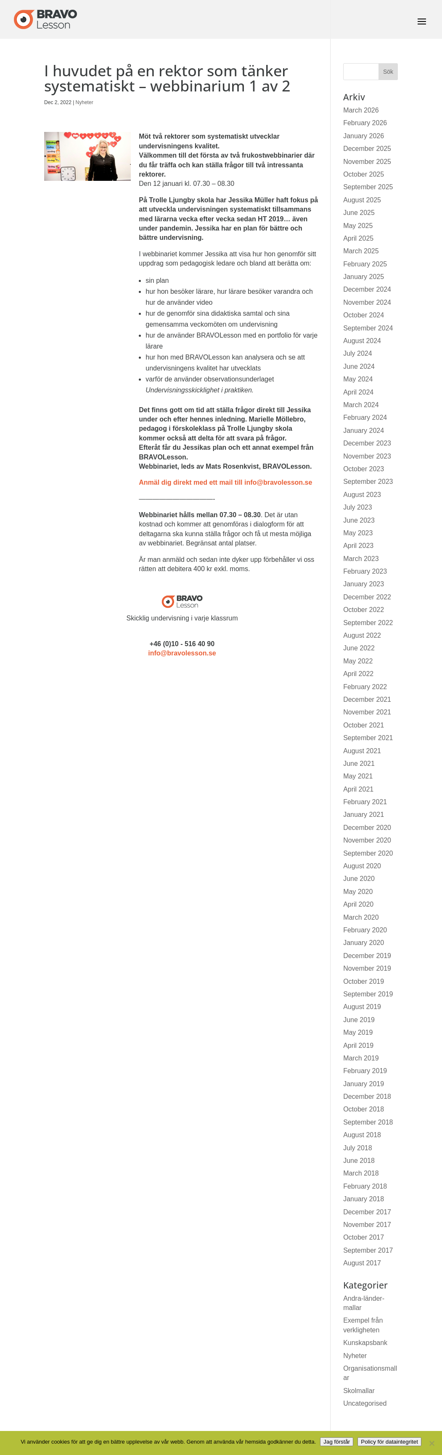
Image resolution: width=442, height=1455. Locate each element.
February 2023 (365, 571)
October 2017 (363, 1237)
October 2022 (363, 609)
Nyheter (84, 102)
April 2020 (358, 904)
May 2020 (358, 891)
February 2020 (365, 930)
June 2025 (359, 212)
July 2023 (357, 507)
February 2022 (365, 686)
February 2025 (365, 264)
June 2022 (359, 648)
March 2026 (361, 110)
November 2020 (367, 840)
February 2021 (365, 801)
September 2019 (368, 994)
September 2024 (368, 328)
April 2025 (358, 238)
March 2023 (361, 558)
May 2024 (358, 379)
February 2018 (365, 1186)
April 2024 (358, 392)
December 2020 (367, 827)
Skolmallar (359, 1390)
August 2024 (362, 340)
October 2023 (363, 468)
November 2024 (367, 302)
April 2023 (358, 545)
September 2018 (368, 1122)
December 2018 (367, 1096)
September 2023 (368, 481)
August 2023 (362, 494)
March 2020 (361, 917)
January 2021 (363, 814)
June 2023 (359, 520)
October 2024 (363, 315)
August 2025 (362, 200)
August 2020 (362, 866)
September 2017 (368, 1250)
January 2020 (363, 942)
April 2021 (358, 789)
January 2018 (363, 1199)
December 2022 (367, 597)
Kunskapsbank (365, 1342)
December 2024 (367, 289)
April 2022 (358, 673)
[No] (431, 1443)
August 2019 (362, 1006)
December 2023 (367, 443)
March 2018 (361, 1173)
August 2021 (362, 750)
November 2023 (367, 456)
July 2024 (357, 353)
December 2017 (367, 1212)
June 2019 (359, 1019)
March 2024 (361, 404)
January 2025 (363, 276)
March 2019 (361, 1058)
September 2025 (368, 187)
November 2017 (367, 1224)
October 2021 (363, 725)
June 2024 (359, 366)
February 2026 (365, 122)
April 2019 (358, 1045)
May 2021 (358, 776)
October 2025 (363, 174)
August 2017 (362, 1263)
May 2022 (358, 661)
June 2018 (359, 1160)
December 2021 (367, 699)
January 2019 (363, 1083)
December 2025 (367, 148)
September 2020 (368, 853)
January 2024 (363, 430)
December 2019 (367, 955)
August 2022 (362, 635)
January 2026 (363, 136)
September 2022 (368, 622)
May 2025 (358, 225)
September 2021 (368, 737)
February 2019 (365, 1070)
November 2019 (367, 968)
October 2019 (363, 981)
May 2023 (358, 533)
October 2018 (363, 1109)
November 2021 (367, 712)
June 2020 (359, 878)
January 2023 (363, 584)
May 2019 (358, 1032)
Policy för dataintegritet (389, 1442)
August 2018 (362, 1134)
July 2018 (357, 1148)
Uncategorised (364, 1403)
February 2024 (365, 417)
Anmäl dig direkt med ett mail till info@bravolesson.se (225, 482)
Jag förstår (336, 1442)
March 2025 (361, 251)
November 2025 (367, 161)
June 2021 (359, 763)
